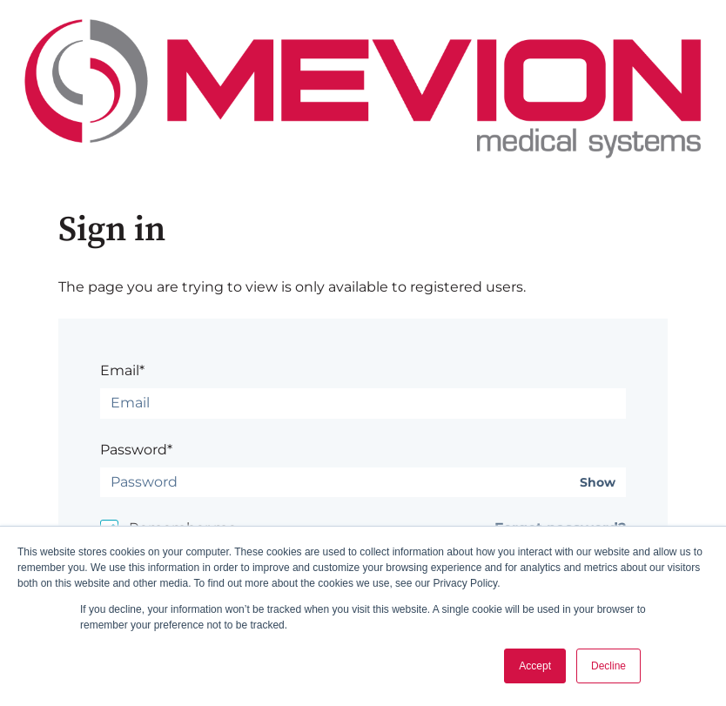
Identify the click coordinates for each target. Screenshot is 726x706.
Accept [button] (535, 666)
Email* (122, 370)
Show (597, 482)
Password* (136, 449)
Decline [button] (608, 666)
